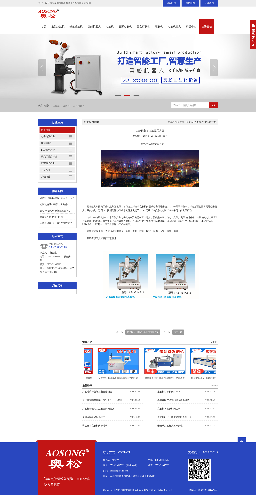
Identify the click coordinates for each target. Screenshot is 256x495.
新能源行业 (47, 143)
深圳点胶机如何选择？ (93, 417)
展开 (253, 37)
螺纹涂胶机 (76, 26)
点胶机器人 (174, 26)
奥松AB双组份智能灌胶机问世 (55, 210)
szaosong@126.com (119, 471)
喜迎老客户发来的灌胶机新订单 (173, 400)
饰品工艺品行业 (49, 156)
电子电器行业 (48, 136)
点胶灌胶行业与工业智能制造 (97, 391)
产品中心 (191, 26)
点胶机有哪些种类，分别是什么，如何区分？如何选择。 (68, 204)
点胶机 (110, 26)
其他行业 (45, 176)
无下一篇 (178, 332)
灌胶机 (159, 26)
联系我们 (209, 3)
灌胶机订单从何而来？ (168, 391)
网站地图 (190, 3)
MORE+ (214, 342)
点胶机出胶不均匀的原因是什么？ (57, 198)
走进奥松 (206, 26)
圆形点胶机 (125, 26)
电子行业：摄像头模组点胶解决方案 (143, 332)
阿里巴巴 (171, 3)
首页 (43, 26)
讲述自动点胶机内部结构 (94, 425)
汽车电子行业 (48, 163)
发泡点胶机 (57, 26)
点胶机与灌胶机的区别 (51, 217)
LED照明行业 (48, 150)
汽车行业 (45, 130)
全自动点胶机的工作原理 (170, 425)
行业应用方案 (209, 122)
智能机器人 (94, 26)
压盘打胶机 (143, 26)
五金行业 (45, 170)
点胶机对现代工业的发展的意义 (56, 223)
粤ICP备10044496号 (208, 490)
